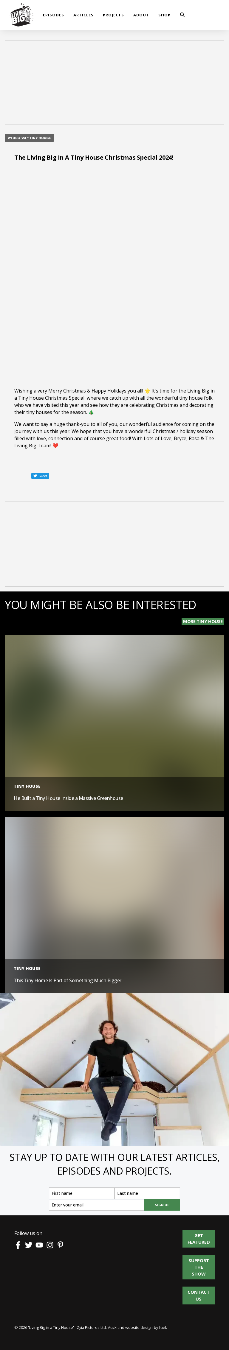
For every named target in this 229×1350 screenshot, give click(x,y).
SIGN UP (162, 1205)
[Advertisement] (114, 83)
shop (164, 15)
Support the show (197, 1261)
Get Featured (198, 1233)
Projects (113, 15)
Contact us (198, 1290)
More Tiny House (203, 621)
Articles (83, 15)
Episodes (53, 15)
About (141, 15)
